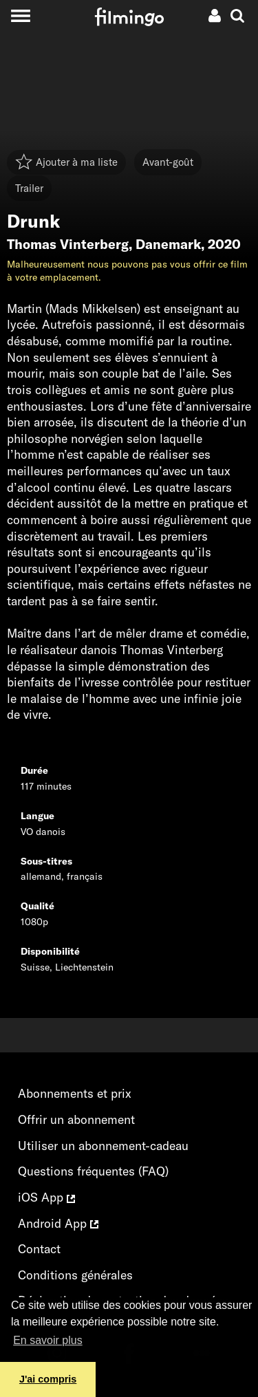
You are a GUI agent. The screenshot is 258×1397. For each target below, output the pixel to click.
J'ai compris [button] (47, 1379)
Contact (39, 1249)
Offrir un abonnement (76, 1119)
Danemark (168, 244)
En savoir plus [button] (48, 1340)
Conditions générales (75, 1275)
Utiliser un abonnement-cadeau (103, 1146)
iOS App (46, 1197)
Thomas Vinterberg (68, 244)
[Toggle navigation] (20, 15)
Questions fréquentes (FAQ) (93, 1171)
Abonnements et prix (74, 1093)
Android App (58, 1223)
